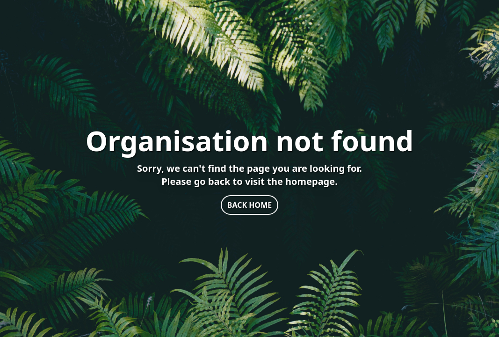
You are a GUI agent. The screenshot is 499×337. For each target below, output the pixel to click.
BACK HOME (249, 205)
